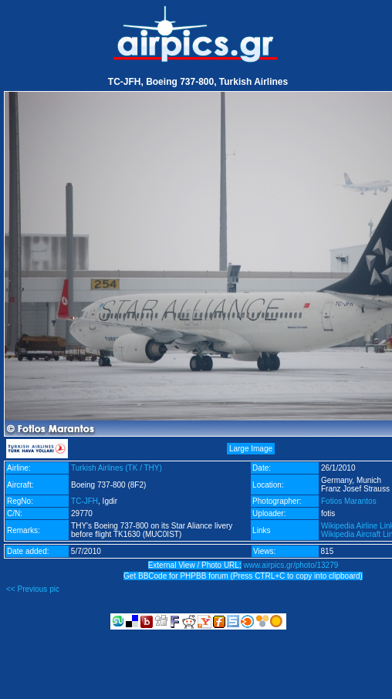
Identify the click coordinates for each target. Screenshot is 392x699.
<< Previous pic (32, 589)
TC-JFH (84, 501)
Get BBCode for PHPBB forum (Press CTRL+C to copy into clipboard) (243, 576)
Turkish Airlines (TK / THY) (116, 468)
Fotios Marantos (349, 501)
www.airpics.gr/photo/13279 (290, 565)
